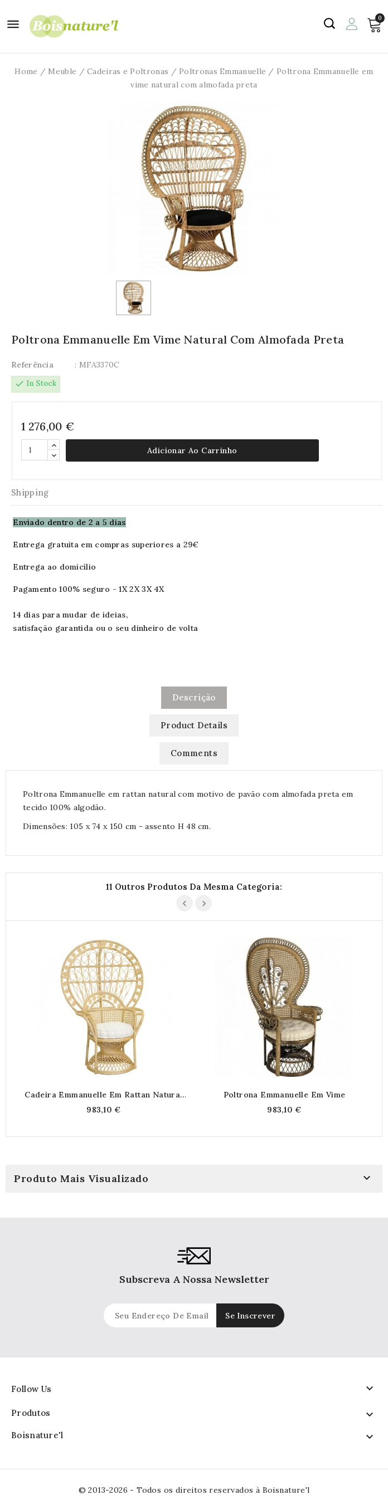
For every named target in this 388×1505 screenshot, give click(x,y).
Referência (32, 365)
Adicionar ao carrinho (192, 450)
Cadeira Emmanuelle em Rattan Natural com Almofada (103, 1095)
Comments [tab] (194, 753)
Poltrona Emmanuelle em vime (285, 1095)
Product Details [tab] (194, 725)
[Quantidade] (34, 449)
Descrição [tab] (194, 697)
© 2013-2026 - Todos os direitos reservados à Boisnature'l (194, 1490)
